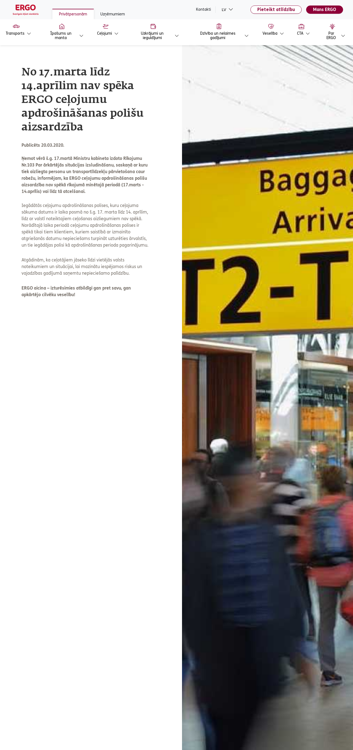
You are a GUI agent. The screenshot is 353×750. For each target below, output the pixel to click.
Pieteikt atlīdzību (276, 9)
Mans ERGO (324, 9)
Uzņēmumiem (112, 14)
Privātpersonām (73, 14)
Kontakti (203, 9)
